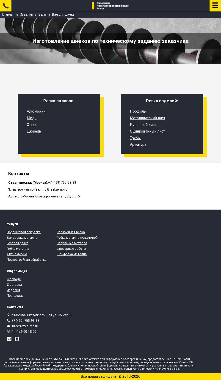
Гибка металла (18, 248)
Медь (31, 118)
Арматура (138, 144)
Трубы (135, 138)
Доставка (14, 284)
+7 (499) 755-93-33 (25, 320)
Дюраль (34, 131)
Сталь (32, 124)
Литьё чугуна (17, 254)
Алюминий (36, 111)
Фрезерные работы (71, 248)
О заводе (14, 279)
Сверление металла (72, 243)
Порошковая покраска (24, 232)
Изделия (13, 290)
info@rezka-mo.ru (24, 326)
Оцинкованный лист (147, 131)
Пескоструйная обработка (27, 259)
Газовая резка (17, 243)
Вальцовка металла (22, 237)
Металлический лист (147, 118)
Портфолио (15, 295)
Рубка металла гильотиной (77, 237)
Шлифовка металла (72, 254)
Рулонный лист (143, 124)
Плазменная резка (71, 232)
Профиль (138, 111)
